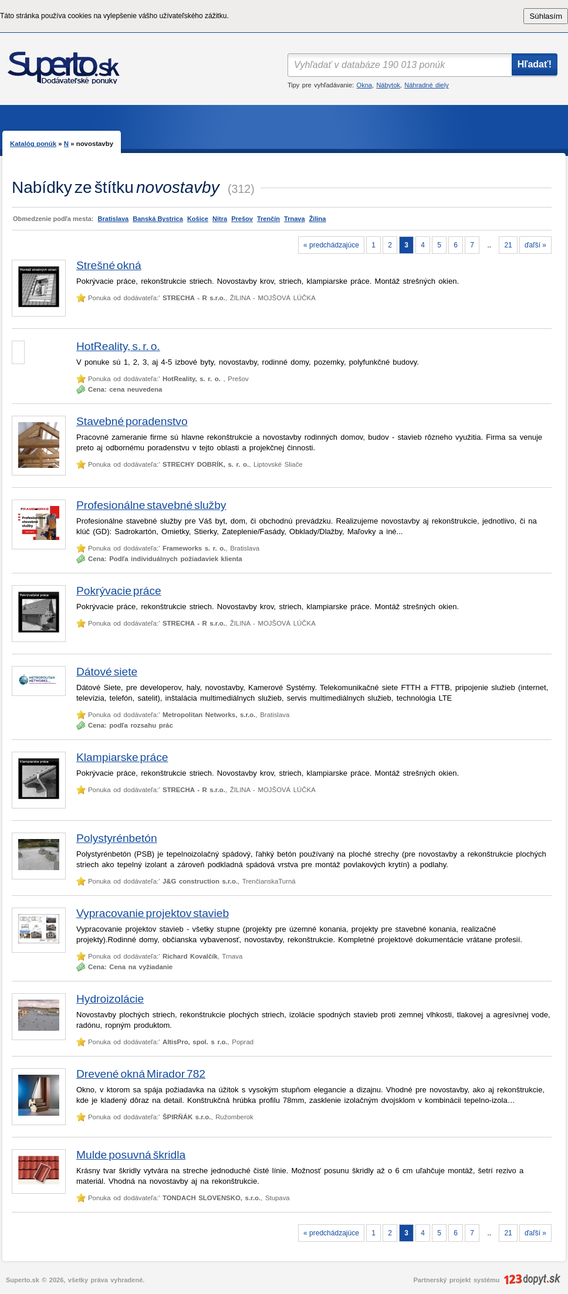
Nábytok (388, 85)
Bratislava (113, 218)
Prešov (242, 218)
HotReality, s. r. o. (118, 346)
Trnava (294, 218)
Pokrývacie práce (118, 591)
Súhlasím (545, 16)
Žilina (317, 218)
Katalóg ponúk (33, 143)
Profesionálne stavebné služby (151, 505)
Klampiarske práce (122, 757)
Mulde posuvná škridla (130, 1155)
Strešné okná (108, 265)
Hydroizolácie (110, 999)
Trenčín (268, 218)
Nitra (219, 218)
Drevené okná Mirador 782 (140, 1074)
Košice (197, 218)
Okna (364, 85)
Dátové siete (106, 671)
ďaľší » (535, 245)
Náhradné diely (426, 85)
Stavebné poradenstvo (132, 421)
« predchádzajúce (331, 245)
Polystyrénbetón (116, 838)
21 (508, 245)
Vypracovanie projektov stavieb (152, 913)
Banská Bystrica (158, 218)
